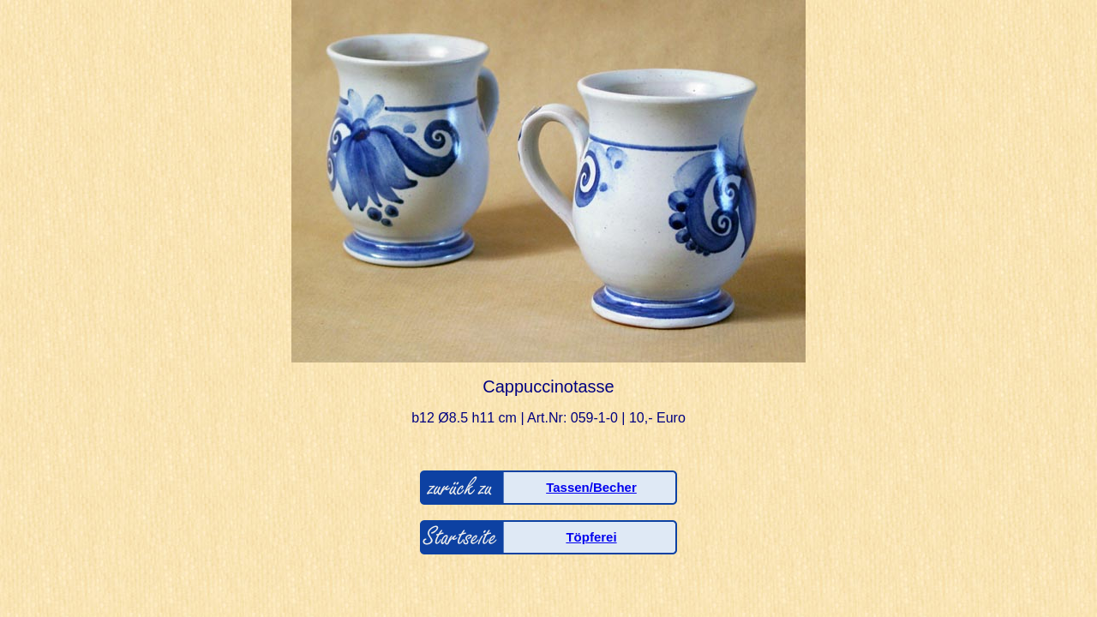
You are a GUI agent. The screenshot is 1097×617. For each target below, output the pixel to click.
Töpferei (591, 537)
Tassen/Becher (591, 487)
